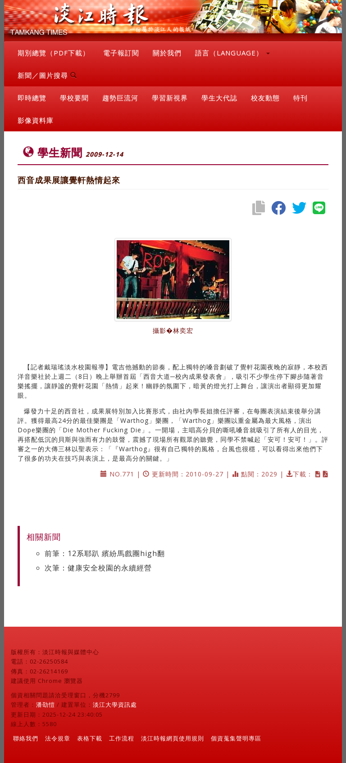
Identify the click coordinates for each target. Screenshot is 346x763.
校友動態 (265, 97)
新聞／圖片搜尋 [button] (47, 75)
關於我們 (167, 52)
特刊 (300, 97)
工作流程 (121, 738)
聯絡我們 (25, 738)
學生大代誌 (219, 97)
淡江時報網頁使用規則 (172, 738)
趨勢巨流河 (120, 97)
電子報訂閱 (121, 52)
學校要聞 (74, 97)
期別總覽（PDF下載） (54, 52)
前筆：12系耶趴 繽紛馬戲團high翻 (105, 553)
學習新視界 (170, 97)
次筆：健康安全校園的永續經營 (98, 568)
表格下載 (89, 738)
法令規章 (57, 738)
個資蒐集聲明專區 (236, 738)
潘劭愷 (45, 704)
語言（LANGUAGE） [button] (232, 52)
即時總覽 (32, 97)
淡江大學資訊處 (115, 704)
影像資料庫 (36, 120)
